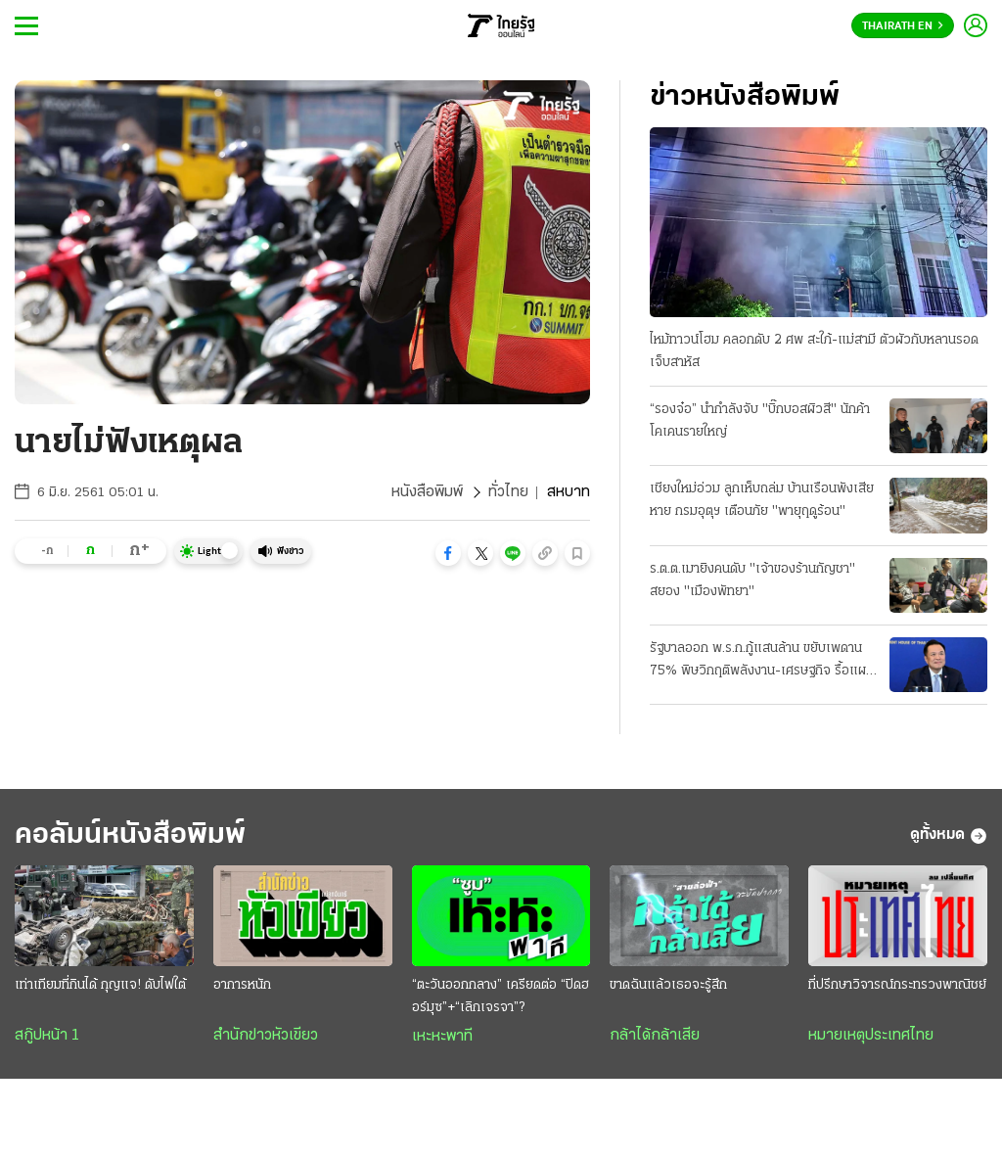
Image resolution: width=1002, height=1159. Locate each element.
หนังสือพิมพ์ (427, 492)
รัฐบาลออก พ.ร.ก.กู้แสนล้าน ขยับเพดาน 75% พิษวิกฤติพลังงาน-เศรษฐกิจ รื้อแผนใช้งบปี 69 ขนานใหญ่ (762, 661)
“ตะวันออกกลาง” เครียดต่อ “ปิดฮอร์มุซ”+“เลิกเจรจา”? (500, 996)
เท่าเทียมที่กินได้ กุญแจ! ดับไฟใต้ (100, 985)
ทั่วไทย (508, 492)
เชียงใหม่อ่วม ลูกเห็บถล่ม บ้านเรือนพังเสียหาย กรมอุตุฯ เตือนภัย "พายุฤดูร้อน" (762, 500)
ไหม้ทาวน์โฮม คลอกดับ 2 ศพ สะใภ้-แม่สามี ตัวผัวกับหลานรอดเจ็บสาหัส (814, 351)
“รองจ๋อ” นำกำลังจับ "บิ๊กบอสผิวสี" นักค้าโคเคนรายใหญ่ (760, 421)
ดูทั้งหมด (948, 836)
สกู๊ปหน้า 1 (47, 1035)
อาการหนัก (242, 985)
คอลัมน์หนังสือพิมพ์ (130, 835)
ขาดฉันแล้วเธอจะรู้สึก (668, 985)
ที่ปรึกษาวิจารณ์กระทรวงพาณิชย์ (897, 985)
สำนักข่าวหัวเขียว (265, 1035)
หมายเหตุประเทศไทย (871, 1035)
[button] (448, 553)
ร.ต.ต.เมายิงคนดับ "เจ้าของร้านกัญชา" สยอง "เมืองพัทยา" (752, 580)
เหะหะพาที (442, 1036)
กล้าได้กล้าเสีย (655, 1035)
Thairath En (902, 26)
